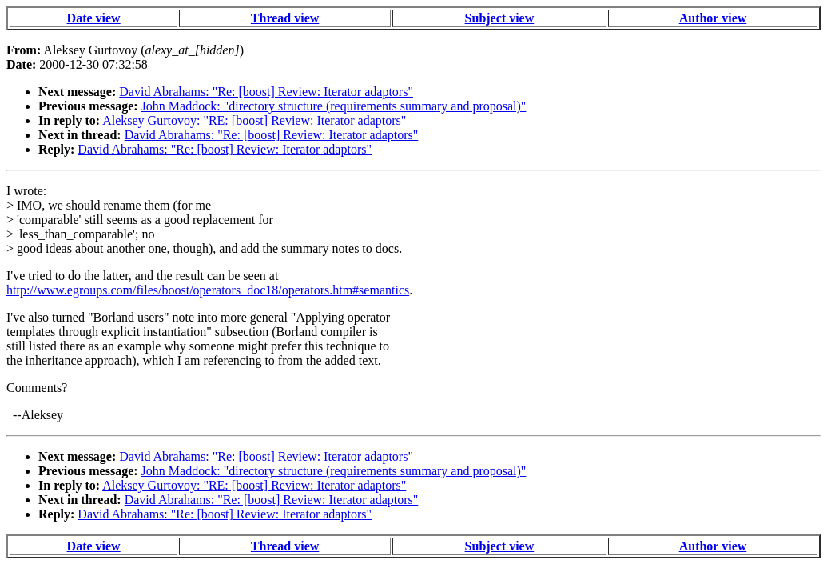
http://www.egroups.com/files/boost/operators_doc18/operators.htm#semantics (207, 290)
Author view (713, 18)
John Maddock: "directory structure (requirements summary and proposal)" (334, 106)
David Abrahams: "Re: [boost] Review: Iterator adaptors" (266, 91)
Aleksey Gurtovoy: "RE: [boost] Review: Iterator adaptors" (254, 120)
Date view (94, 18)
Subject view (500, 18)
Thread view (285, 18)
